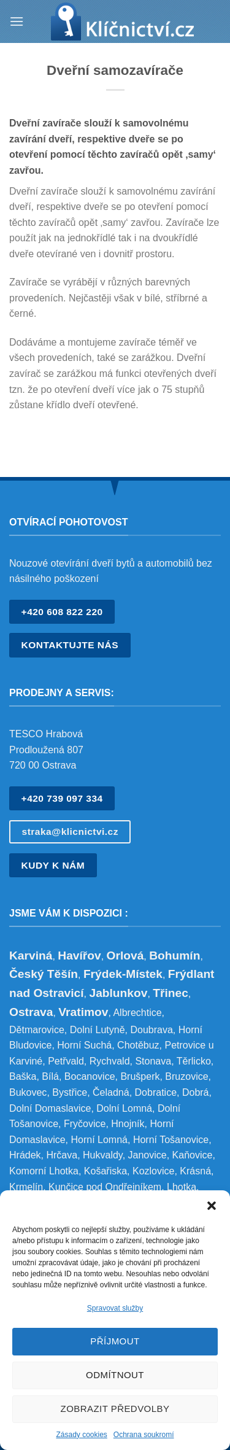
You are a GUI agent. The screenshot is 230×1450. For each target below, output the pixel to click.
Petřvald (66, 1061)
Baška (22, 1076)
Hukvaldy (103, 1155)
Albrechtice (137, 1012)
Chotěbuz (138, 1045)
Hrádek (25, 1155)
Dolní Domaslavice (50, 1108)
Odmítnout (115, 1375)
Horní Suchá (84, 1045)
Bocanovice (89, 1076)
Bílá (50, 1076)
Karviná (30, 955)
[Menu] (16, 21)
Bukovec (28, 1092)
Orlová (125, 955)
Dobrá (195, 1092)
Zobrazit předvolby (115, 1408)
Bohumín (174, 955)
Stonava (153, 1061)
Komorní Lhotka (44, 1171)
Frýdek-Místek (123, 973)
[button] (211, 1206)
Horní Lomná (99, 1139)
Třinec (170, 993)
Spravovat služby (115, 1308)
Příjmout (114, 1341)
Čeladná (111, 1092)
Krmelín (26, 1187)
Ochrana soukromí (143, 1434)
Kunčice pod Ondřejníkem (104, 1187)
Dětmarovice (36, 1030)
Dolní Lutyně (97, 1030)
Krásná (195, 1171)
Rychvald (110, 1061)
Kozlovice (153, 1171)
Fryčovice (84, 1124)
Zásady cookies (81, 1434)
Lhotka (181, 1187)
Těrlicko (194, 1061)
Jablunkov (118, 993)
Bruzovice (186, 1076)
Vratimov (83, 1012)
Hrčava (61, 1155)
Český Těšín (43, 973)
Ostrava (31, 1012)
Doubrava (151, 1030)
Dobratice (156, 1092)
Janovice (147, 1155)
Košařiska (105, 1171)
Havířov (79, 955)
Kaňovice (192, 1155)
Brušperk (139, 1076)
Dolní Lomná (124, 1108)
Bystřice (69, 1092)
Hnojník (127, 1124)
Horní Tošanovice (171, 1139)
